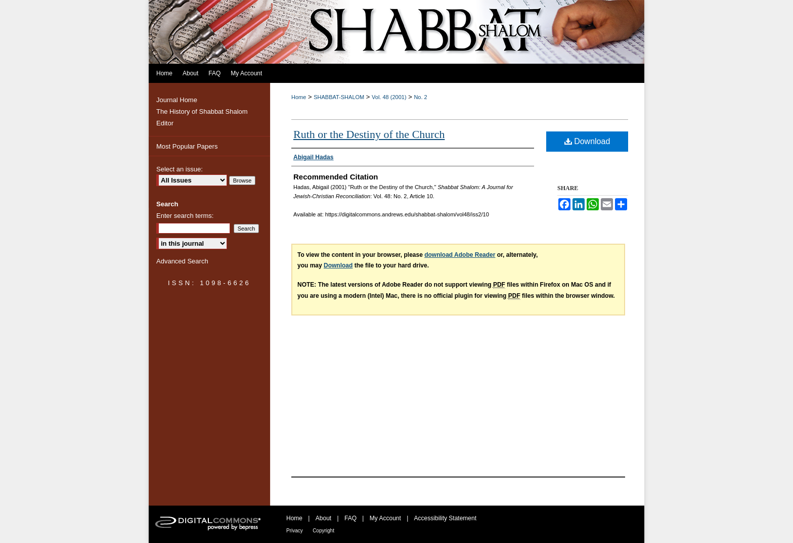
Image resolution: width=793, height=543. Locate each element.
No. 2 (420, 97)
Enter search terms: (184, 215)
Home (298, 97)
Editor (164, 123)
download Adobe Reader (459, 254)
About (323, 518)
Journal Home (176, 100)
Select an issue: (179, 169)
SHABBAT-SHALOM (339, 97)
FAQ (350, 518)
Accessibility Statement (445, 518)
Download (587, 141)
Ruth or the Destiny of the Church (369, 134)
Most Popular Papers (186, 146)
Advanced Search (182, 261)
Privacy (294, 530)
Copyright (323, 530)
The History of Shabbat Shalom (202, 111)
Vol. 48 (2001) (389, 97)
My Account (385, 518)
